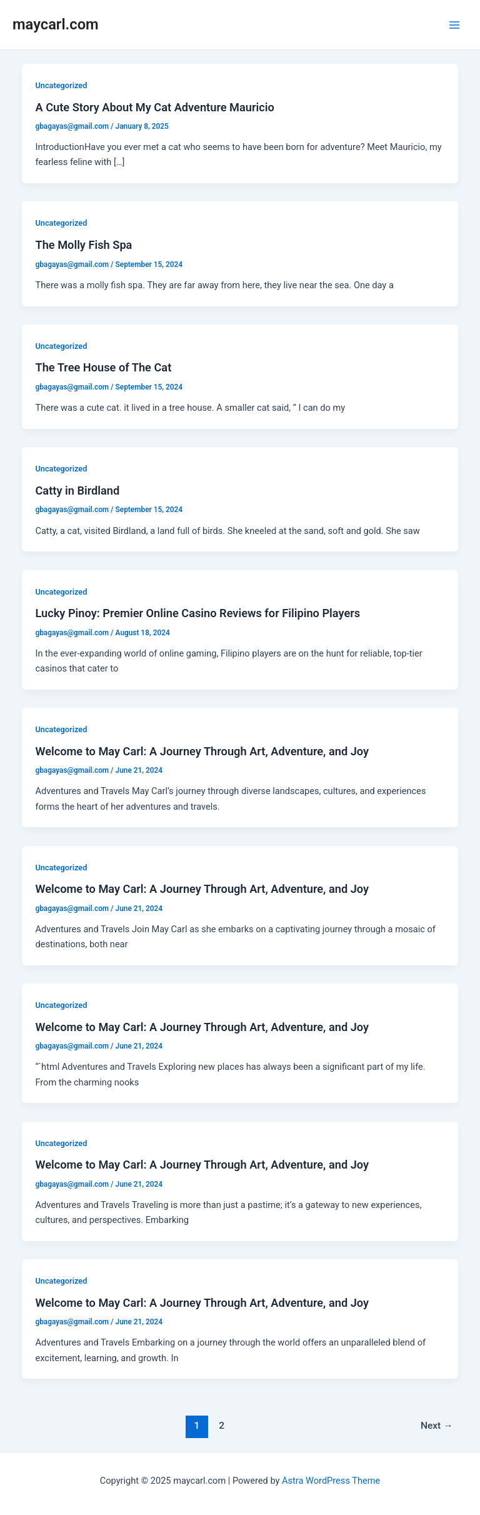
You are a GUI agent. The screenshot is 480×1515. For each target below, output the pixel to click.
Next (437, 1425)
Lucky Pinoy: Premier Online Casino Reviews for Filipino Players (197, 613)
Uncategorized (61, 85)
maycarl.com (55, 24)
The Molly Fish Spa (83, 244)
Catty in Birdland (77, 490)
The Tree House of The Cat (103, 367)
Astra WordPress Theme (331, 1480)
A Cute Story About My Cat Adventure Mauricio (154, 107)
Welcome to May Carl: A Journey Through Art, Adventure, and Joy (202, 751)
